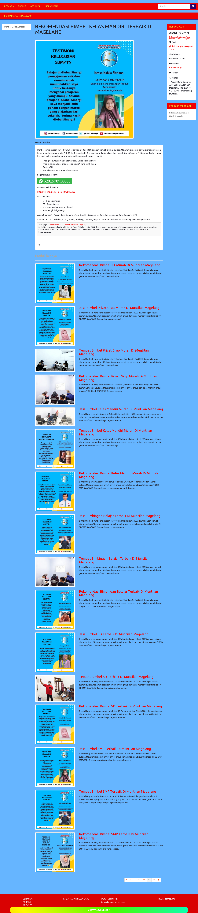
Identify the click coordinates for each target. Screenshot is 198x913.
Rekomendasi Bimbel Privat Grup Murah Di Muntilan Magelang (118, 378)
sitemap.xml (169, 899)
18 (154, 880)
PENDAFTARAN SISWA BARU (17, 16)
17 (150, 879)
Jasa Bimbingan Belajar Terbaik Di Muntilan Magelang (119, 516)
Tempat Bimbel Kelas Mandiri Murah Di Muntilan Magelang (115, 432)
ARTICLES (35, 6)
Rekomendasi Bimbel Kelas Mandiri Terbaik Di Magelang (180, 38)
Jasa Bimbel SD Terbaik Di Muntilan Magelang (113, 634)
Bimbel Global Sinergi (14, 27)
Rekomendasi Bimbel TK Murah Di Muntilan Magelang (119, 265)
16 (144, 880)
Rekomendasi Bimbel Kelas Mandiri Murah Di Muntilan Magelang (119, 475)
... (135, 880)
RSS (160, 899)
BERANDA (9, 6)
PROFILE (22, 6)
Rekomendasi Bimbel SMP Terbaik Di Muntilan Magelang (113, 836)
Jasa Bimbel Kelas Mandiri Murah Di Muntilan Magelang (121, 409)
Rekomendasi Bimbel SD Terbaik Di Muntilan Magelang (120, 706)
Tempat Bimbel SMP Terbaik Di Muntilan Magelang (117, 791)
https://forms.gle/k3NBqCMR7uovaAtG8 (56, 192)
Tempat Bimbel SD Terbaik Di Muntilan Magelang (116, 677)
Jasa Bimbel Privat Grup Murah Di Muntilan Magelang (119, 308)
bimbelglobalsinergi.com (113, 902)
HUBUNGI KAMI (51, 6)
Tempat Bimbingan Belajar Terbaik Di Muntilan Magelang (114, 560)
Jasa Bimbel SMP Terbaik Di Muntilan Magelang (115, 749)
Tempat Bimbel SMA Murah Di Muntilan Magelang (67, 225)
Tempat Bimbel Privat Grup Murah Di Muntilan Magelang (114, 352)
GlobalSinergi (175, 67)
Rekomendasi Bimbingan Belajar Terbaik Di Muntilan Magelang (118, 593)
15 (139, 880)
